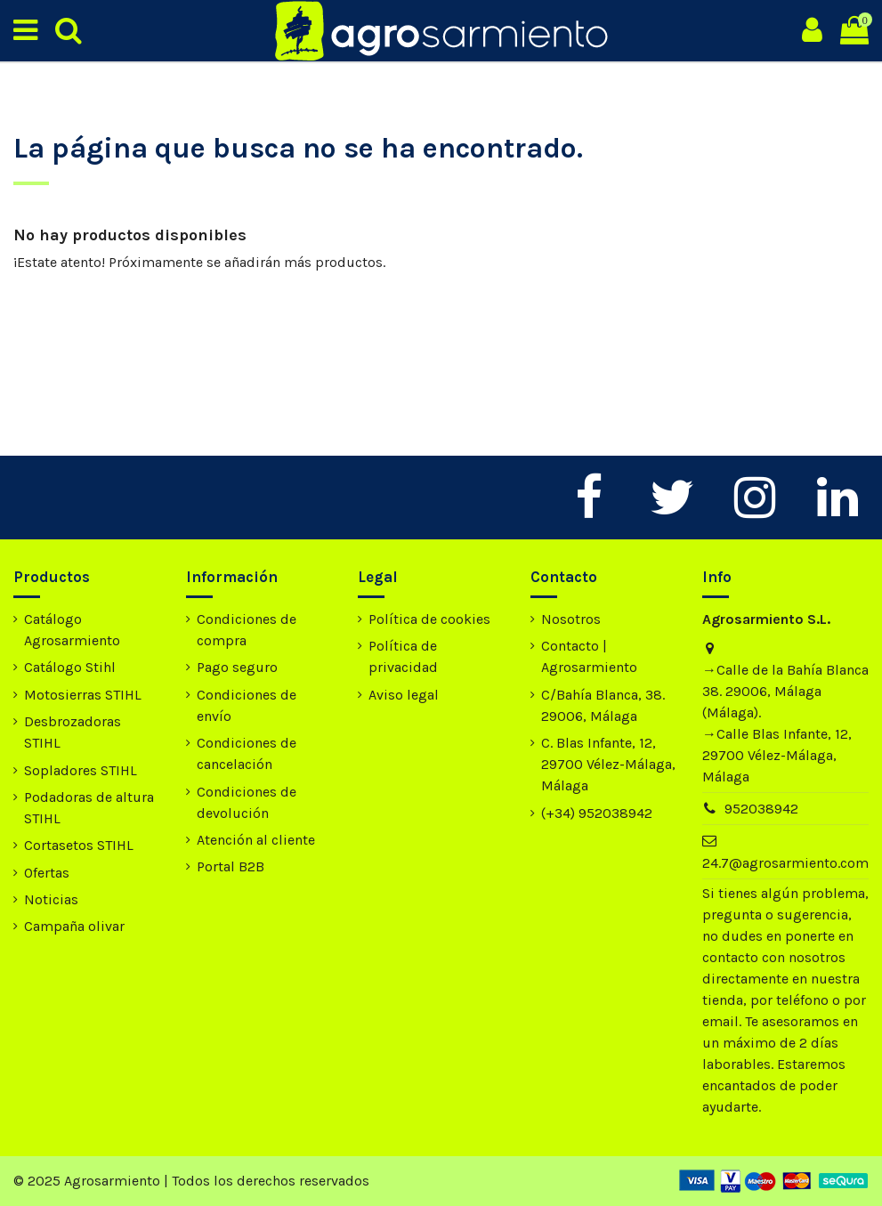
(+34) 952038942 (596, 813)
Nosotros (571, 619)
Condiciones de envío (246, 705)
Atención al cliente (256, 839)
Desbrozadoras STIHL (72, 732)
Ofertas (46, 872)
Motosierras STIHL (83, 694)
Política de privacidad (403, 656)
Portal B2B (230, 866)
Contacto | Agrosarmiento (589, 656)
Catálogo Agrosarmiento (72, 630)
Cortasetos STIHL (79, 845)
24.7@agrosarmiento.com (785, 862)
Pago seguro (237, 667)
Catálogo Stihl (70, 667)
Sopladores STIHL (80, 770)
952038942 (761, 808)
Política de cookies (429, 619)
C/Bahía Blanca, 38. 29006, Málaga (603, 705)
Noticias (51, 899)
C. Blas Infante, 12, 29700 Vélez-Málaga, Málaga (608, 764)
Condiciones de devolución (246, 802)
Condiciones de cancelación (246, 753)
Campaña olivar (74, 926)
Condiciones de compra (246, 630)
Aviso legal (403, 694)
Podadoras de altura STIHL (89, 808)
